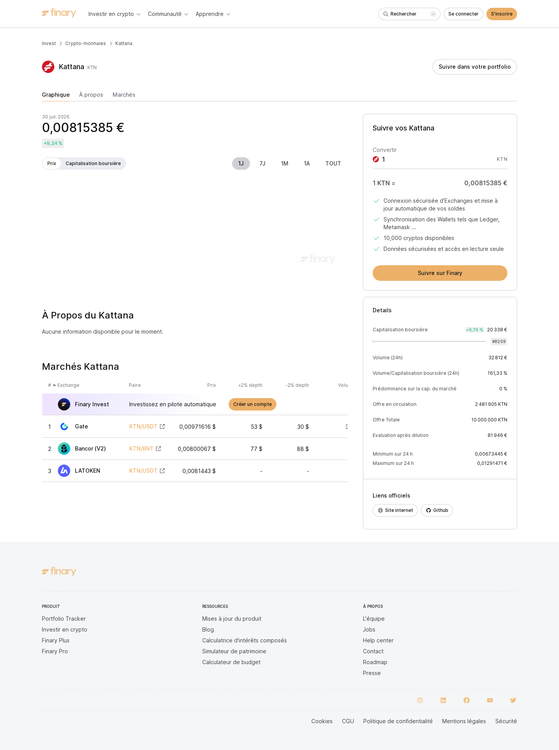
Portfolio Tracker (64, 618)
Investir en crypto (64, 629)
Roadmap (375, 662)
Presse (372, 673)
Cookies (322, 721)
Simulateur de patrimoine (234, 651)
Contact (373, 651)
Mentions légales (464, 721)
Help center (378, 640)
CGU (348, 721)
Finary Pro (55, 651)
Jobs (369, 629)
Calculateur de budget (231, 662)
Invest (49, 43)
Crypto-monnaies (85, 43)
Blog (208, 629)
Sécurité (506, 721)
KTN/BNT (141, 448)
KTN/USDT (143, 426)
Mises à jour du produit (231, 618)
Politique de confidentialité (398, 721)
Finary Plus (55, 640)
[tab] (56, 96)
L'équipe (374, 618)
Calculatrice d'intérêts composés (244, 640)
